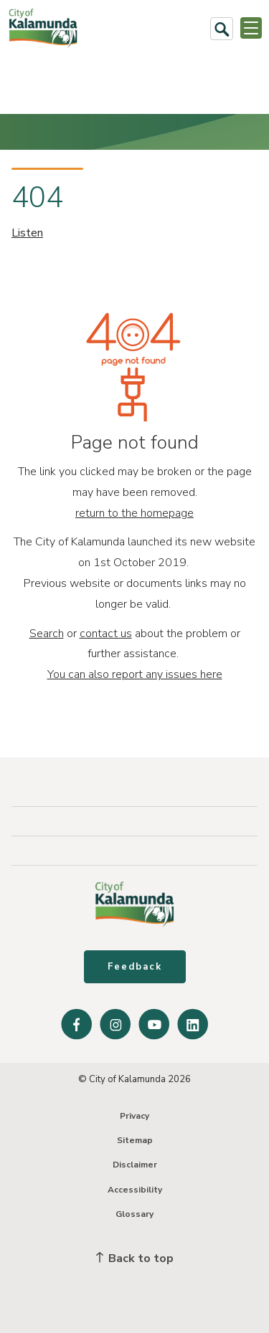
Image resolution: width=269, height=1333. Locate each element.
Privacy (134, 1116)
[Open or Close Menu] (251, 28)
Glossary (134, 1214)
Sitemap (135, 1140)
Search (46, 633)
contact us (106, 633)
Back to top (135, 1258)
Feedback (135, 966)
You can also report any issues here (134, 674)
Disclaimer (135, 1164)
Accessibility (135, 1189)
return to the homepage (134, 513)
